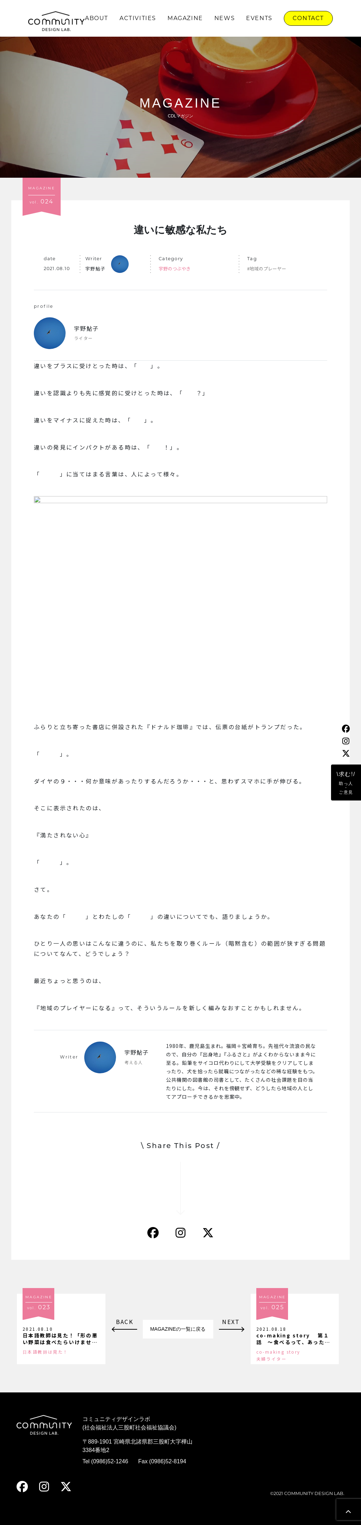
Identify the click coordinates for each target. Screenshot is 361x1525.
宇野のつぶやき (175, 268)
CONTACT (308, 18)
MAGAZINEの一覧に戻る (178, 1329)
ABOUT (96, 18)
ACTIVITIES (138, 18)
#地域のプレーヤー (266, 268)
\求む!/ (346, 783)
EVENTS (259, 18)
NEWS (224, 18)
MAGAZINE (185, 18)
